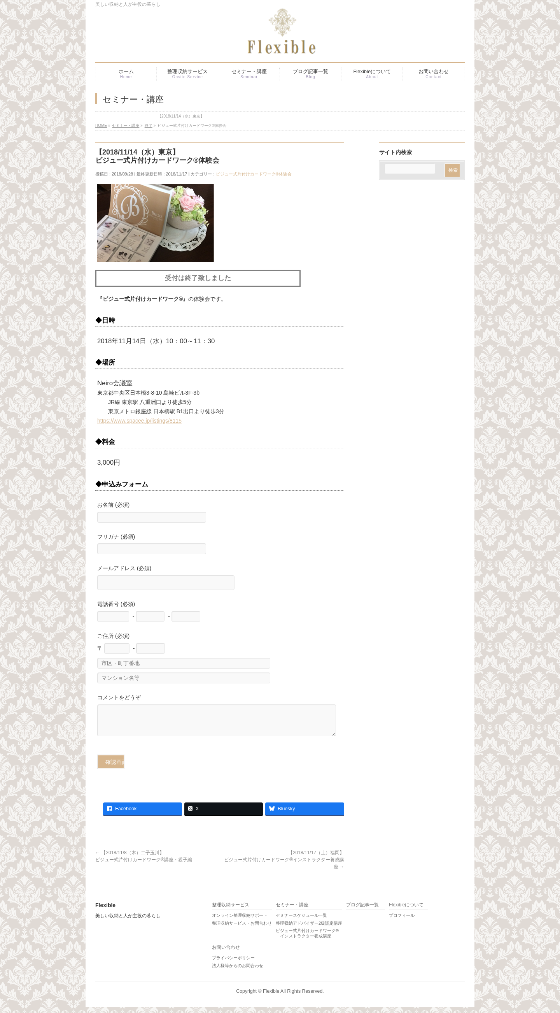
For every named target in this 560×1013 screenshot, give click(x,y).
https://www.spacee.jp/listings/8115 (139, 421)
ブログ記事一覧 (362, 910)
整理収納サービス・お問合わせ (242, 929)
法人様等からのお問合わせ (237, 971)
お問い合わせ (226, 953)
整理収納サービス (230, 910)
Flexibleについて (406, 910)
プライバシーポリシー (233, 963)
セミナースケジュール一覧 (301, 921)
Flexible (271, 997)
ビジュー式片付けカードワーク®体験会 (254, 174)
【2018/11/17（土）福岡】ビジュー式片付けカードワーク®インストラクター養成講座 (284, 865)
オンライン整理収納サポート (240, 921)
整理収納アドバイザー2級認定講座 (309, 929)
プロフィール (402, 921)
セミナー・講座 (292, 910)
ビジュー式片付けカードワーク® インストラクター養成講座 (307, 939)
